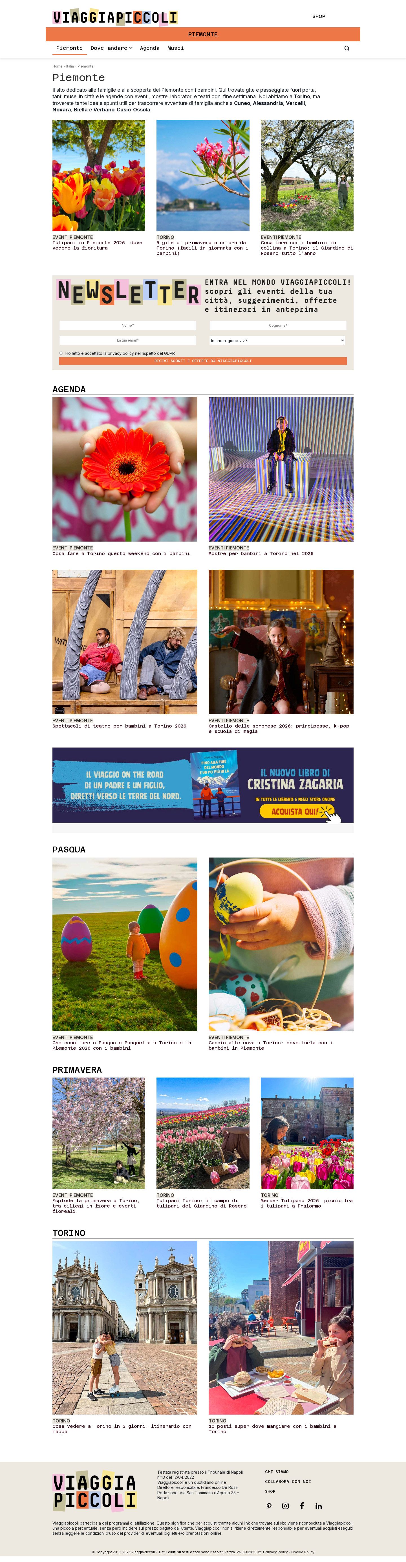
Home (57, 66)
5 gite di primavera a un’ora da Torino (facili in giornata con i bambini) (202, 248)
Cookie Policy (302, 1552)
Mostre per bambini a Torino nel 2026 (261, 553)
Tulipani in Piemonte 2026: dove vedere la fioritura (97, 245)
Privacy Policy (276, 1552)
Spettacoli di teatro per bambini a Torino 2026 (119, 726)
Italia (70, 66)
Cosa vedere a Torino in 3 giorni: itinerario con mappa (121, 1429)
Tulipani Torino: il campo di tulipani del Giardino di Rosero (201, 1203)
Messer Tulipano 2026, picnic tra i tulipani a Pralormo (307, 1203)
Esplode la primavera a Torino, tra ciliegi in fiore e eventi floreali (96, 1206)
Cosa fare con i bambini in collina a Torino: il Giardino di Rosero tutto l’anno (307, 248)
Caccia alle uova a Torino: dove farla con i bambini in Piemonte (271, 1045)
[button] (347, 48)
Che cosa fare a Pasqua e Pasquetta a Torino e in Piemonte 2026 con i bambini (121, 1045)
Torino (165, 237)
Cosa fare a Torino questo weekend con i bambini (121, 553)
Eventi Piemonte (72, 237)
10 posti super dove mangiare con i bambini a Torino (272, 1429)
